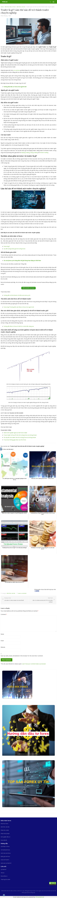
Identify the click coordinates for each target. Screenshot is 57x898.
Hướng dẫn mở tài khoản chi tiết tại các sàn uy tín (17, 295)
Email (2, 640)
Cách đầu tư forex (5, 846)
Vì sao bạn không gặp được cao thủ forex (15, 440)
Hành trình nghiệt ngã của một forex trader (15, 432)
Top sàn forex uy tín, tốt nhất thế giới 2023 (28, 805)
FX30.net (4, 2)
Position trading (44, 152)
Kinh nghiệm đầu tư (5, 837)
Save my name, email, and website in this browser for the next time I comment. (22, 656)
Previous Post (14, 599)
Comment (4, 614)
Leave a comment (22, 593)
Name (2, 634)
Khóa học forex (4, 823)
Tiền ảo (2, 872)
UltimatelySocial (39, 897)
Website (3, 647)
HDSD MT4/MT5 (5, 859)
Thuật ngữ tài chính (5, 879)
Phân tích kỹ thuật (5, 833)
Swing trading (34, 152)
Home (2, 6)
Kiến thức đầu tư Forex (10, 6)
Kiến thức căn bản (21, 6)
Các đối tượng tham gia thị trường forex (14, 249)
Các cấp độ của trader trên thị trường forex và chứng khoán (20, 437)
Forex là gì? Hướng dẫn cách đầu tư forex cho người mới (19, 307)
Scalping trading (25, 152)
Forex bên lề (4, 840)
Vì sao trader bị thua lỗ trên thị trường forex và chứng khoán (20, 435)
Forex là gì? (7, 246)
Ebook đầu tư (4, 876)
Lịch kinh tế (3, 869)
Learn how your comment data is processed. (34, 664)
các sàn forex (16, 70)
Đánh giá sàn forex (5, 856)
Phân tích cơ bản (5, 830)
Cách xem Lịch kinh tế (6, 863)
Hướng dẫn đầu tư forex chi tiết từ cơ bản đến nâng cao (19, 326)
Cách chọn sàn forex (6, 853)
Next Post (41, 600)
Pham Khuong (4, 15)
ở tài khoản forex (6, 850)
